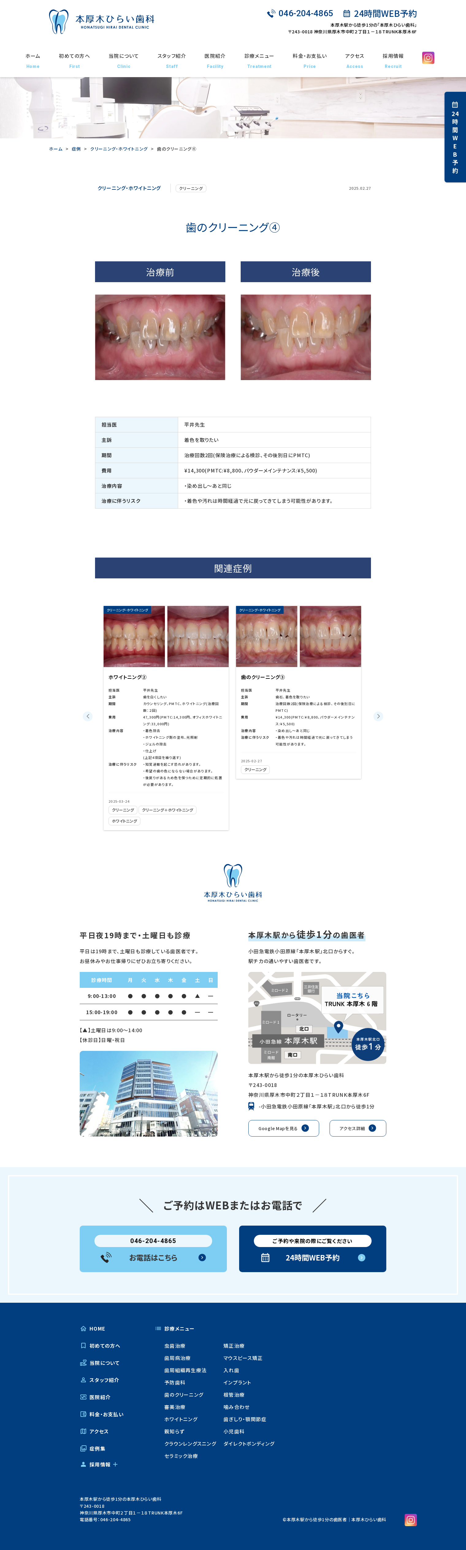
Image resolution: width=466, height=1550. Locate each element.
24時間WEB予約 (383, 13)
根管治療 (234, 1394)
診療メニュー (259, 61)
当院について (124, 61)
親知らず (174, 1431)
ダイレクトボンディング (248, 1443)
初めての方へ (74, 61)
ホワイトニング (126, 821)
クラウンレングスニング (190, 1443)
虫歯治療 (174, 1345)
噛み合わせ (236, 1406)
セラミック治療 (181, 1455)
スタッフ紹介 (172, 61)
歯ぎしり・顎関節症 (245, 1419)
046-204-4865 (300, 13)
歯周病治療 (177, 1357)
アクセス (354, 61)
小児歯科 (234, 1431)
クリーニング (191, 188)
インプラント (237, 1382)
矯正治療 (234, 1345)
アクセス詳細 (352, 1128)
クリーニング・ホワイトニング (129, 188)
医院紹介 (215, 61)
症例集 (92, 1448)
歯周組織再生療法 (185, 1370)
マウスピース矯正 (243, 1357)
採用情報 (393, 61)
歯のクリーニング (183, 1394)
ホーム (33, 61)
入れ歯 (231, 1370)
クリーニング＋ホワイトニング (173, 810)
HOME (92, 1328)
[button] (88, 716)
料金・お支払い (310, 61)
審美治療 (174, 1406)
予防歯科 (174, 1382)
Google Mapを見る (278, 1128)
